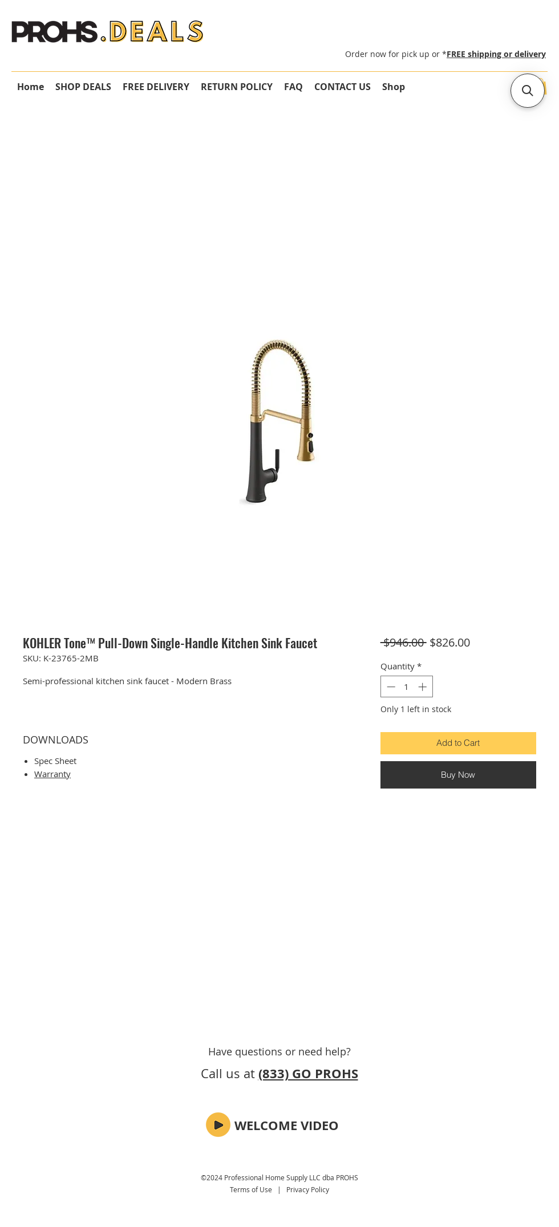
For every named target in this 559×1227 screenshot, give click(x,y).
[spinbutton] (406, 686)
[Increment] (423, 686)
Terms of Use (251, 1189)
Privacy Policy (307, 1189)
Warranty (52, 773)
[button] (218, 1124)
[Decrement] (390, 686)
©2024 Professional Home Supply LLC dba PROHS (279, 1177)
